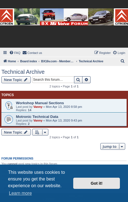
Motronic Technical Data (37, 117)
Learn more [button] (20, 193)
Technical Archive (23, 72)
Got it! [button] (97, 183)
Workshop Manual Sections (40, 103)
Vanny (37, 106)
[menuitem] (14, 52)
